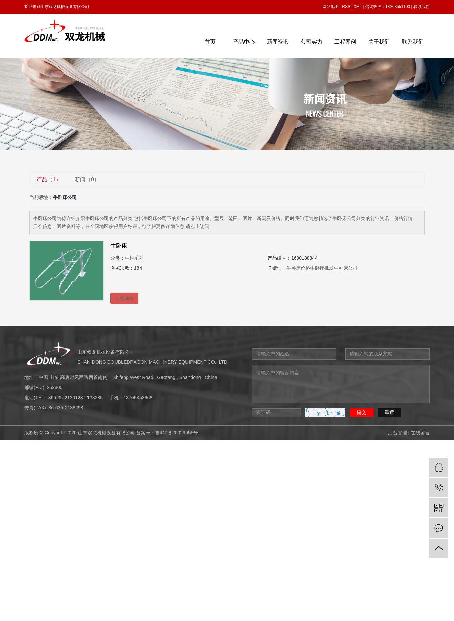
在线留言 (420, 432)
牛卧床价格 (298, 268)
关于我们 (379, 42)
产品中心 (244, 42)
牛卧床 (118, 246)
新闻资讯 (277, 42)
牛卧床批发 (322, 268)
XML (358, 6)
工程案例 (345, 42)
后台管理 (397, 432)
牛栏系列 (134, 258)
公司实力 (311, 42)
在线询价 (124, 298)
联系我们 (421, 6)
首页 (210, 42)
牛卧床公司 (345, 268)
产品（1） (48, 179)
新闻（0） (87, 179)
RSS (346, 6)
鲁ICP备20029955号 (176, 432)
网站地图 (331, 6)
